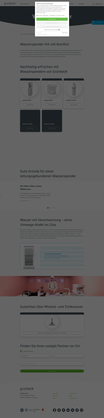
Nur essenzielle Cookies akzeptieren (52, 26)
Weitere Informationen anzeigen (52, 29)
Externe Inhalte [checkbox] (61, 15)
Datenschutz (65, 32)
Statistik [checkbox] (46, 15)
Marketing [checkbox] (53, 15)
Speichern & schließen (52, 23)
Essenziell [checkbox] (40, 15)
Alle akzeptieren (52, 19)
